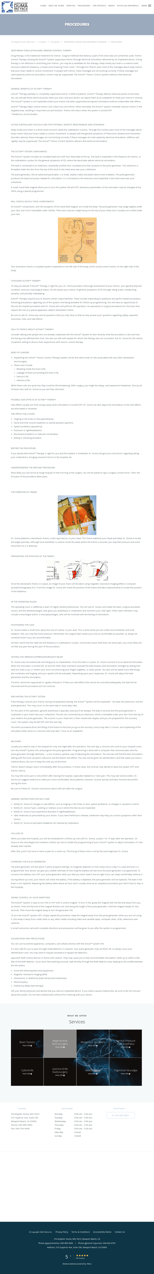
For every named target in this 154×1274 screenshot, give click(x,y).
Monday (76, 1114)
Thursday (76, 1125)
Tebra (89, 1264)
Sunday (76, 1136)
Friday (76, 1128)
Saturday (76, 1132)
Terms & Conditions (80, 1232)
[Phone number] (121, 1115)
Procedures (55, 42)
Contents (43, 42)
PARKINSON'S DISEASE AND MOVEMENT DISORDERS (85, 42)
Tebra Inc (48, 1232)
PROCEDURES (116, 42)
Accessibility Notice (102, 1232)
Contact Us (120, 1232)
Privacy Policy (62, 1232)
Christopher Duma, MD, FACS (23, 42)
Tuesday (76, 1117)
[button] (149, 6)
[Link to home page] (14, 7)
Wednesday (76, 1121)
